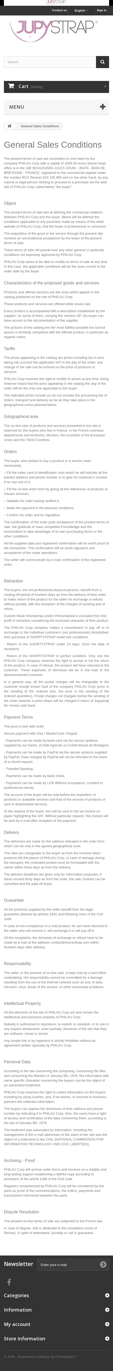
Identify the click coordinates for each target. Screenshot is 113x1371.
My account (17, 1324)
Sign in (101, 10)
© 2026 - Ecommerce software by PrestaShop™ (40, 1357)
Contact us (59, 10)
